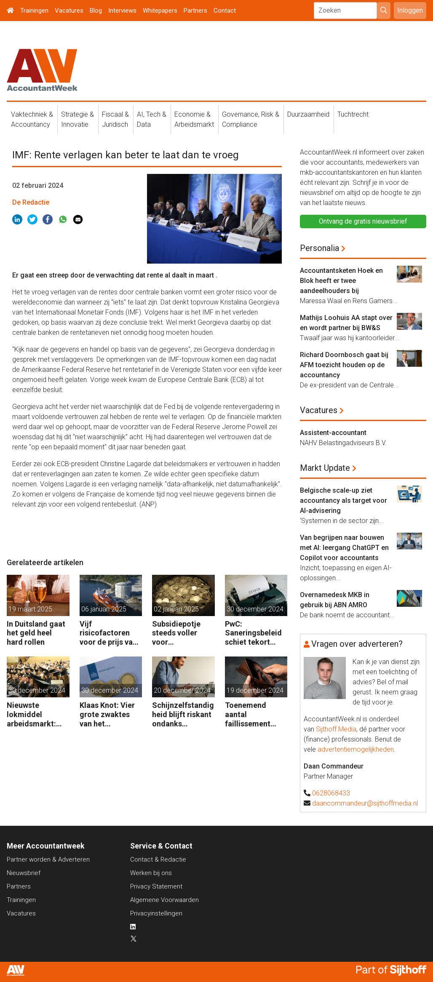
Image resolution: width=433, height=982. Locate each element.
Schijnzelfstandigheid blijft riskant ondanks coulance (183, 714)
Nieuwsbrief (23, 873)
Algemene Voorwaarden (164, 900)
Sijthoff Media (336, 729)
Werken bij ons (151, 873)
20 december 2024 (182, 690)
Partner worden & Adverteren (48, 859)
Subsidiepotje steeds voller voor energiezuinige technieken (178, 633)
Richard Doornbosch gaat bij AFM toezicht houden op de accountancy (344, 365)
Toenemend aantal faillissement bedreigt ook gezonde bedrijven (247, 714)
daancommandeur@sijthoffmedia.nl (365, 803)
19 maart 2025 (30, 609)
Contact (225, 10)
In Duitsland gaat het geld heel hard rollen (36, 632)
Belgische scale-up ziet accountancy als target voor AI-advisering (343, 500)
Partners (195, 10)
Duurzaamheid (308, 114)
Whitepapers (160, 10)
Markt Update (325, 468)
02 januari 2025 (176, 609)
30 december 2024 (255, 609)
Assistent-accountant (333, 433)
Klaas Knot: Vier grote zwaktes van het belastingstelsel (107, 714)
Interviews (122, 10)
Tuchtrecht (353, 114)
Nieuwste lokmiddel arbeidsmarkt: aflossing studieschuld (31, 714)
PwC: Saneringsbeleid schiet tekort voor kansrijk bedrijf (253, 633)
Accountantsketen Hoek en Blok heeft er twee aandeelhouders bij (341, 281)
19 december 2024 (255, 690)
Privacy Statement (156, 886)
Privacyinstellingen (156, 913)
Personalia (319, 248)
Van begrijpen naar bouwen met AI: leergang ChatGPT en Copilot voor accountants (344, 548)
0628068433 (331, 793)
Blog (96, 10)
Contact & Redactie (158, 859)
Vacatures (69, 10)
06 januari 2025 (103, 609)
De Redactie (30, 202)
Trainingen (34, 10)
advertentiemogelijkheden (356, 749)
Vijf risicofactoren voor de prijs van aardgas (108, 633)
